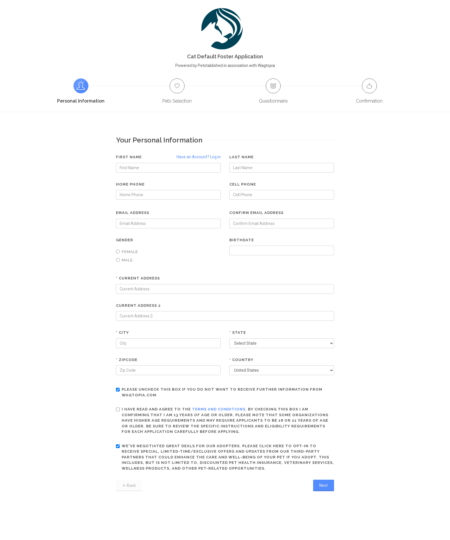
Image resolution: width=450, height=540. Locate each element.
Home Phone (130, 184)
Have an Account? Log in (198, 157)
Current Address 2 (138, 305)
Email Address (132, 213)
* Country (241, 360)
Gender (124, 240)
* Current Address (138, 278)
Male (124, 260)
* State (237, 332)
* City (122, 332)
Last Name (241, 157)
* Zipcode (126, 360)
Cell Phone (242, 184)
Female (127, 252)
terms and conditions (218, 409)
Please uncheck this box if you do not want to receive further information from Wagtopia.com (219, 392)
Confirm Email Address (256, 213)
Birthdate (241, 240)
